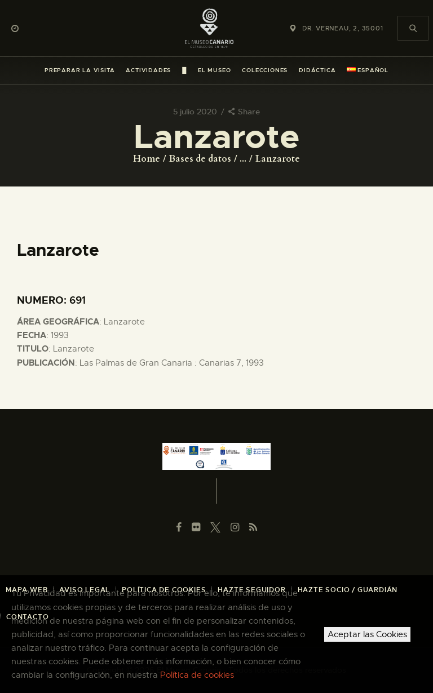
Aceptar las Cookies (367, 634)
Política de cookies (197, 675)
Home (146, 159)
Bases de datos (200, 159)
